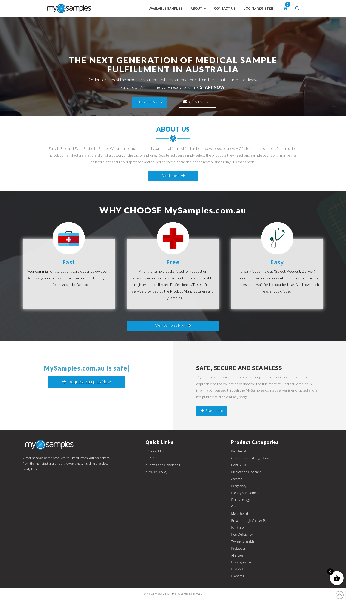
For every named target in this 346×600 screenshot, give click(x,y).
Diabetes (237, 576)
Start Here (212, 410)
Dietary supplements (246, 493)
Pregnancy (238, 486)
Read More (173, 175)
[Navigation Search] (297, 8)
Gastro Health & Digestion (250, 458)
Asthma (236, 479)
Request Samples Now (86, 381)
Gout (234, 506)
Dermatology (240, 500)
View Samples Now (173, 325)
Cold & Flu (238, 465)
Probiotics (238, 548)
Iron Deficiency (242, 534)
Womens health (242, 541)
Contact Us (154, 451)
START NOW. (212, 87)
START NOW (149, 101)
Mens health (240, 513)
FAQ (149, 458)
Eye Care (237, 527)
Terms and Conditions (162, 465)
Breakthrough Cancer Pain (250, 520)
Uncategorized (241, 562)
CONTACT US (197, 101)
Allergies (237, 555)
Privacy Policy (156, 472)
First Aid (237, 569)
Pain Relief (238, 451)
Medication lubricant (246, 472)
